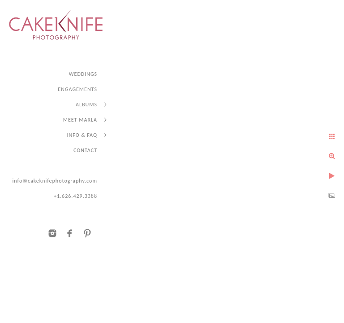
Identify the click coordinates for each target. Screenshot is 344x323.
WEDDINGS (83, 74)
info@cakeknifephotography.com (54, 181)
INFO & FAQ (82, 135)
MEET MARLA (80, 120)
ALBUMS (86, 104)
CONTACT (85, 150)
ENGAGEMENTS (77, 89)
